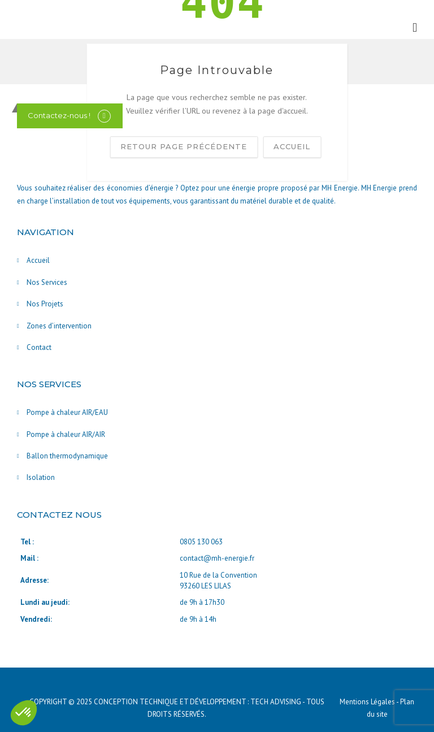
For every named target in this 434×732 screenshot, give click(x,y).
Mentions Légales (368, 702)
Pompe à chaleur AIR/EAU (67, 412)
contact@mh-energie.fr (217, 558)
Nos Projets (45, 304)
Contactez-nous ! (59, 115)
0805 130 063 (201, 542)
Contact (39, 347)
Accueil (38, 260)
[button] (23, 712)
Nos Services (47, 282)
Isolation (41, 477)
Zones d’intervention (59, 326)
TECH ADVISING (275, 702)
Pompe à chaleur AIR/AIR (66, 434)
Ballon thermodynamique (67, 456)
